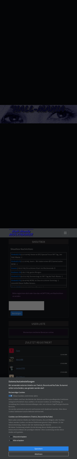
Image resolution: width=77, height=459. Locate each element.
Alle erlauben (18, 440)
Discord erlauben (20, 436)
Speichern (39, 448)
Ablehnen (38, 454)
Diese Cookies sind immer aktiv (25, 396)
